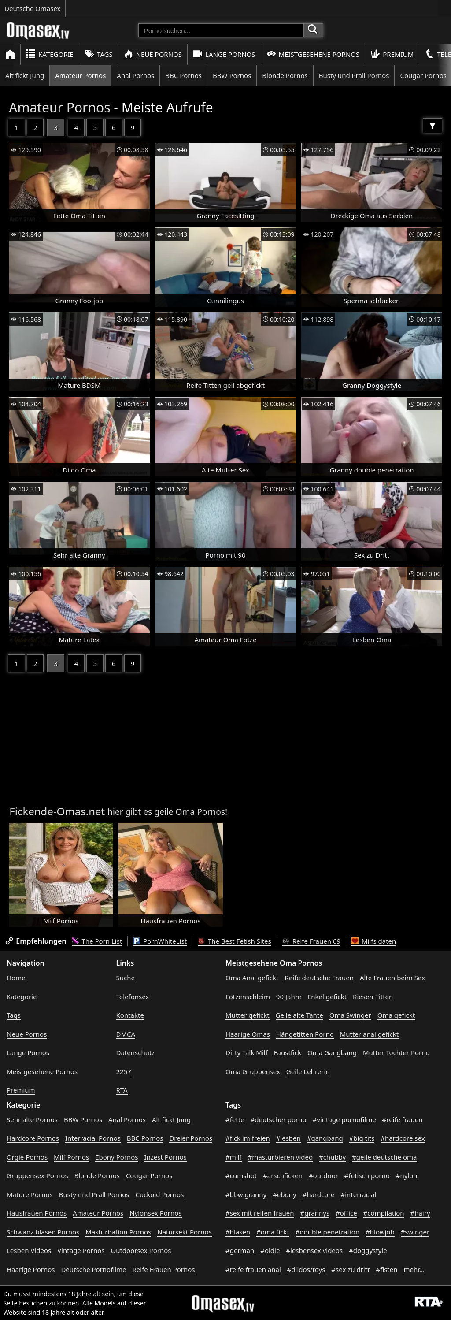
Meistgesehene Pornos (313, 54)
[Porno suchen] (221, 30)
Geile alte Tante (299, 1015)
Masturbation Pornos (118, 1231)
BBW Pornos (232, 75)
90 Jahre (288, 996)
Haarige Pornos (31, 1269)
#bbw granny (246, 1194)
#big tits (362, 1138)
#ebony (284, 1194)
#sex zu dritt (350, 1269)
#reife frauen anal (253, 1269)
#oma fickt (272, 1231)
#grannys (314, 1212)
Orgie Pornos (27, 1157)
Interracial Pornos (93, 1138)
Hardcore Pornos (33, 1138)
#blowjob (380, 1231)
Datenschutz (135, 1052)
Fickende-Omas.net (57, 811)
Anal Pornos (135, 75)
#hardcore (318, 1194)
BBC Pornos (183, 75)
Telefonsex (132, 996)
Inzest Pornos (165, 1157)
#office (346, 1212)
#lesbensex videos (314, 1250)
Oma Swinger (350, 1015)
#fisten (386, 1269)
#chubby (332, 1157)
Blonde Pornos (284, 75)
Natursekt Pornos (184, 1231)
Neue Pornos (153, 54)
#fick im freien (248, 1138)
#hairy (420, 1212)
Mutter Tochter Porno (396, 1052)
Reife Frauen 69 (311, 941)
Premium (392, 54)
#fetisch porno (367, 1175)
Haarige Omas (248, 1034)
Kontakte (130, 1015)
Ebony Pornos (116, 1157)
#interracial (359, 1194)
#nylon (407, 1175)
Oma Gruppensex (253, 1071)
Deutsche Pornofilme (93, 1269)
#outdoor (323, 1175)
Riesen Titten (373, 996)
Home (16, 977)
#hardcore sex (403, 1138)
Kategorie (50, 54)
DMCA (126, 1034)
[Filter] (432, 125)
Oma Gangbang (332, 1052)
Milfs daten (373, 941)
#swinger (415, 1231)
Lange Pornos (224, 54)
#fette (235, 1119)
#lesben (288, 1138)
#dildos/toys (306, 1269)
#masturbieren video (280, 1157)
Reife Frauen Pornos (163, 1269)
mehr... (414, 1269)
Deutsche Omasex (32, 8)
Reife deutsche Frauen (319, 977)
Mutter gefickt (248, 1015)
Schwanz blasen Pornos (43, 1231)
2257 (123, 1071)
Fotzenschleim (248, 996)
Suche (125, 977)
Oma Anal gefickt (252, 977)
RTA (122, 1090)
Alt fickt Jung (24, 75)
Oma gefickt (396, 1015)
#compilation (383, 1212)
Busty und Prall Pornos (354, 75)
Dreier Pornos (190, 1138)
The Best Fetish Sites (234, 941)
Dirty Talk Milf (247, 1052)
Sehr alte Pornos (32, 1119)
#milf (234, 1157)
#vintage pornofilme (344, 1119)
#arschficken (283, 1175)
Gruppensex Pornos (37, 1175)
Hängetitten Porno (305, 1034)
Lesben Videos (29, 1250)
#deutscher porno (279, 1119)
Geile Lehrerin (308, 1071)
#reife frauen (402, 1119)
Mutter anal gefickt (369, 1034)
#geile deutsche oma (384, 1157)
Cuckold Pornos (159, 1194)
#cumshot (241, 1175)
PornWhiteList (160, 941)
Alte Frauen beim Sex (392, 977)
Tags (99, 54)
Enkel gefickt (327, 996)
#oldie (270, 1250)
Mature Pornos (30, 1194)
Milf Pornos (71, 1157)
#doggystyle (368, 1250)
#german (240, 1250)
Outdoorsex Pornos (141, 1250)
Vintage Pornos (80, 1250)
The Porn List (97, 941)
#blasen (238, 1231)
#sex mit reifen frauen (260, 1212)
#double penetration (328, 1231)
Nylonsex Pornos (155, 1212)
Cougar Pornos (149, 1175)
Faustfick (287, 1052)
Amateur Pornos (80, 75)
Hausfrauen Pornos (37, 1212)
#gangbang (325, 1138)
